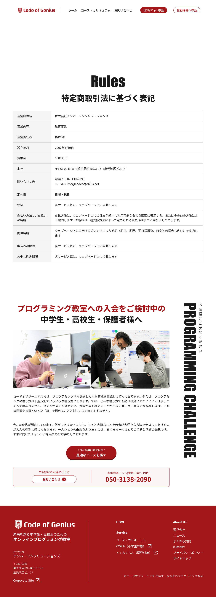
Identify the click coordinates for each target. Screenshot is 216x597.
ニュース (179, 535)
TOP (16, 29)
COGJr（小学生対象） (133, 546)
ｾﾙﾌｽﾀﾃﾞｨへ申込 (153, 10)
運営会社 (179, 529)
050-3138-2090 (128, 479)
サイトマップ (182, 558)
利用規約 (179, 546)
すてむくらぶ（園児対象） (137, 552)
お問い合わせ (123, 10)
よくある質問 (182, 541)
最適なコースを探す (91, 452)
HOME (120, 521)
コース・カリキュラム (96, 10)
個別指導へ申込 (186, 10)
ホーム (72, 10)
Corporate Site (26, 580)
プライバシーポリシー (188, 552)
